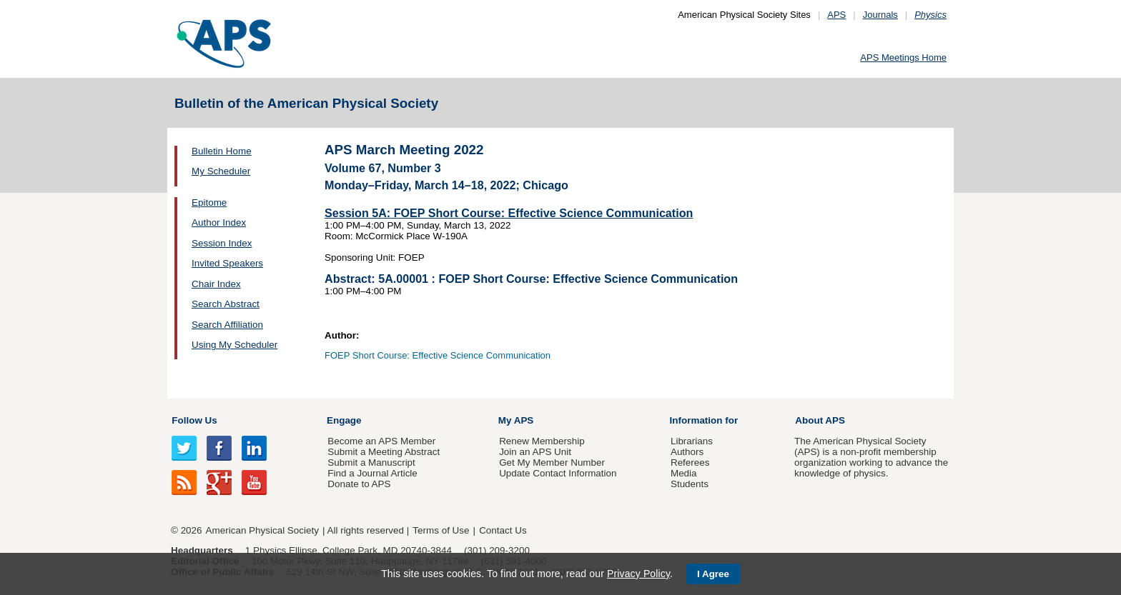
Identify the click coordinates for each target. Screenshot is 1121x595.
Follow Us (194, 420)
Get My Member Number (552, 462)
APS (836, 14)
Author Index (219, 222)
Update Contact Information (557, 473)
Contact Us (502, 530)
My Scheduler (221, 171)
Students (689, 484)
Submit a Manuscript (371, 462)
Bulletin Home (222, 151)
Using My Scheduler (234, 344)
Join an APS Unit (535, 451)
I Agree (713, 574)
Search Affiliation (227, 324)
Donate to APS (358, 484)
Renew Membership (542, 441)
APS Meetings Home (903, 57)
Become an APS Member (381, 441)
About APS (820, 420)
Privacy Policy (638, 573)
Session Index (222, 243)
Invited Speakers (227, 263)
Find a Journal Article (372, 473)
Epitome (209, 202)
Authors (687, 451)
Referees (690, 462)
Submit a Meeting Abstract (383, 451)
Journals (880, 14)
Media (684, 473)
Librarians (692, 441)
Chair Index (216, 284)
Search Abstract (226, 304)
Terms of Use (441, 530)
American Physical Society (262, 530)
